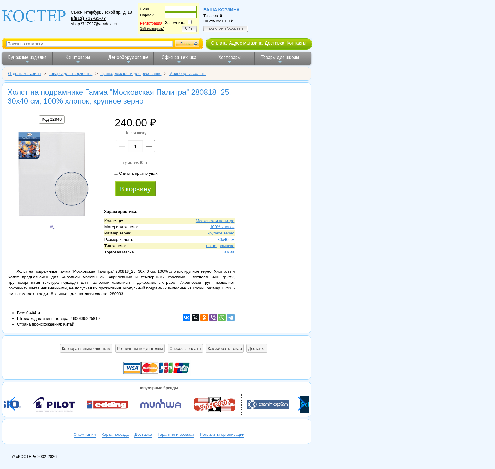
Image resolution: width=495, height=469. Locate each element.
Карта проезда (115, 434)
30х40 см (226, 239)
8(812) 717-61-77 (88, 18)
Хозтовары (229, 58)
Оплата (219, 43)
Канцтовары (78, 58)
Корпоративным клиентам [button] (86, 348)
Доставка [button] (256, 348)
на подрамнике (220, 245)
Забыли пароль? (152, 29)
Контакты (296, 43)
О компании (85, 434)
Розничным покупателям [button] (140, 348)
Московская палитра (215, 220)
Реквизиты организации (222, 434)
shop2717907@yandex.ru (94, 24)
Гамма (228, 252)
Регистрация (151, 23)
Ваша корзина (221, 9)
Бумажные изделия (27, 58)
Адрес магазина (245, 43)
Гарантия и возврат (176, 434)
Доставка (274, 43)
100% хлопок (222, 226)
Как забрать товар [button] (225, 348)
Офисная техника (179, 58)
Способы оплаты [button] (185, 348)
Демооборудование (128, 58)
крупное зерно (220, 233)
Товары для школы (280, 58)
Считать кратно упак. (136, 173)
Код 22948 (52, 119)
